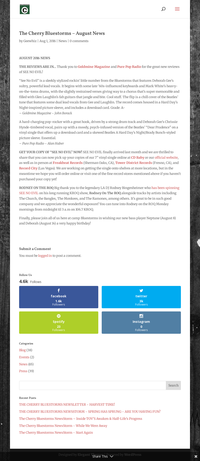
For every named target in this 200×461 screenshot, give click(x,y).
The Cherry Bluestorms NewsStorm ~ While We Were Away (63, 426)
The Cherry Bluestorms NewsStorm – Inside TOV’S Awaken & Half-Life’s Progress (80, 419)
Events (24, 357)
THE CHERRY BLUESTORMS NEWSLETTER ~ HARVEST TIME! (67, 404)
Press (23, 371)
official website (166, 157)
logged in (45, 256)
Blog (22, 350)
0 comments (79, 41)
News (62, 41)
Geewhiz (30, 41)
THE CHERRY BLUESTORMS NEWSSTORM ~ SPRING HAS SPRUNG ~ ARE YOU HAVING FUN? (90, 412)
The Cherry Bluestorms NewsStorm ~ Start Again (56, 432)
